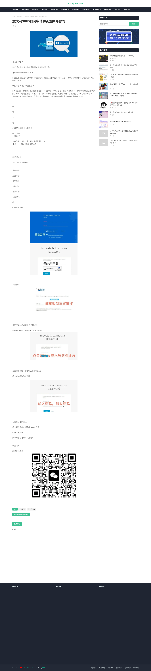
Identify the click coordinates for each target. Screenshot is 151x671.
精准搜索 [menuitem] (15, 9)
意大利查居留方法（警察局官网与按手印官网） (123, 66)
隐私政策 (119, 668)
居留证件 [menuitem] (75, 9)
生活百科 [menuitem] (25, 9)
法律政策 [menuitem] (107, 9)
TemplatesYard (28, 668)
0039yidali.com (75, 3)
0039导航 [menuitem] (127, 9)
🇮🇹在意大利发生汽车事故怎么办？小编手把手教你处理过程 (124, 104)
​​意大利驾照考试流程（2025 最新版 (122, 112)
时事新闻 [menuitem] (85, 9)
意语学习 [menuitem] (54, 9)
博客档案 (136, 668)
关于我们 (93, 668)
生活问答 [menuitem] (35, 9)
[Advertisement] (71, 629)
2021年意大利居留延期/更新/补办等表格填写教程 (124, 76)
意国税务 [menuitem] (64, 9)
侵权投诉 (128, 668)
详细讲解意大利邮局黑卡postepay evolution (122, 57)
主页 (13, 17)
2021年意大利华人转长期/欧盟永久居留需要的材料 (124, 132)
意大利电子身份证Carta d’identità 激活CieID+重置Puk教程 (123, 94)
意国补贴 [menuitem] (96, 9)
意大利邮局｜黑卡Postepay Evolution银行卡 (124, 85)
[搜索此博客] (114, 24)
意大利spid (20, 17)
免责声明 (102, 668)
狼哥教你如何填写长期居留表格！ (121, 122)
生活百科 (22, 509)
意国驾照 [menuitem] (44, 9)
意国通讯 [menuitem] (117, 9)
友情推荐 (110, 668)
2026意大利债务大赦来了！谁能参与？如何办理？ (124, 141)
